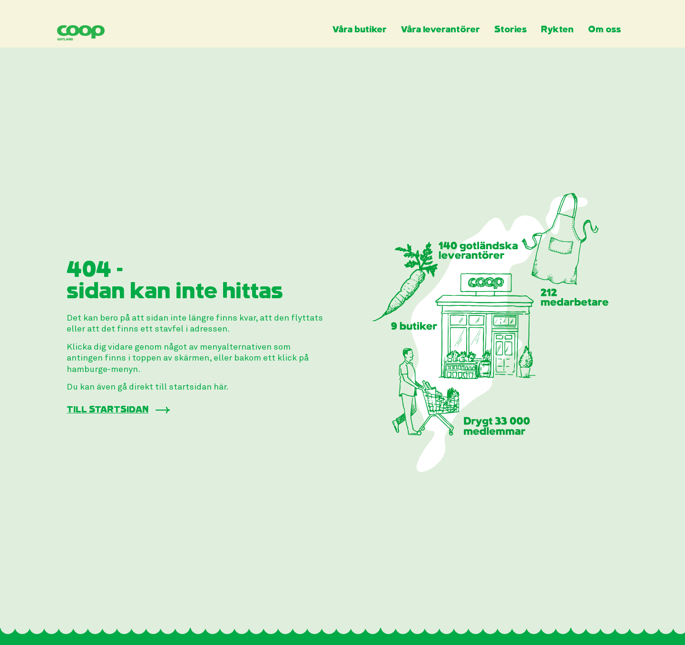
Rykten (557, 30)
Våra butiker (360, 30)
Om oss (604, 30)
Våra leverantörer (440, 30)
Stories (510, 30)
